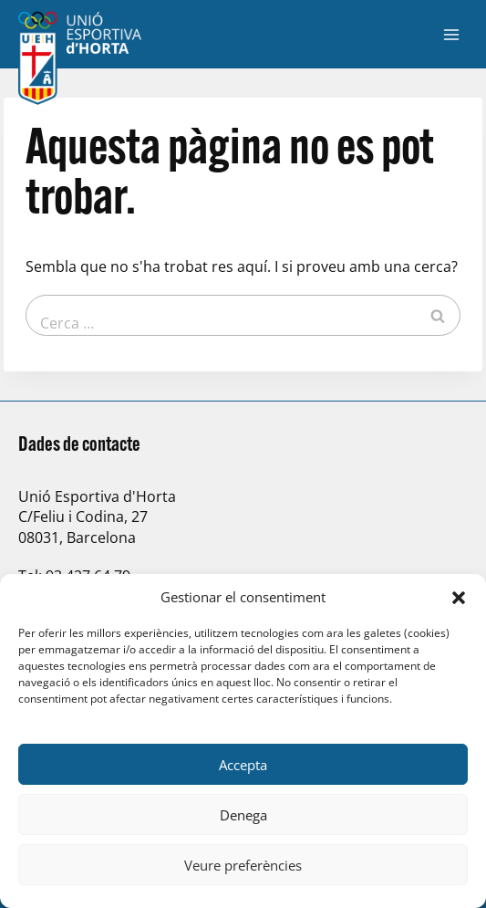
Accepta (243, 765)
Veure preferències (243, 865)
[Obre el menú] (451, 34)
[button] (459, 598)
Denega (243, 815)
